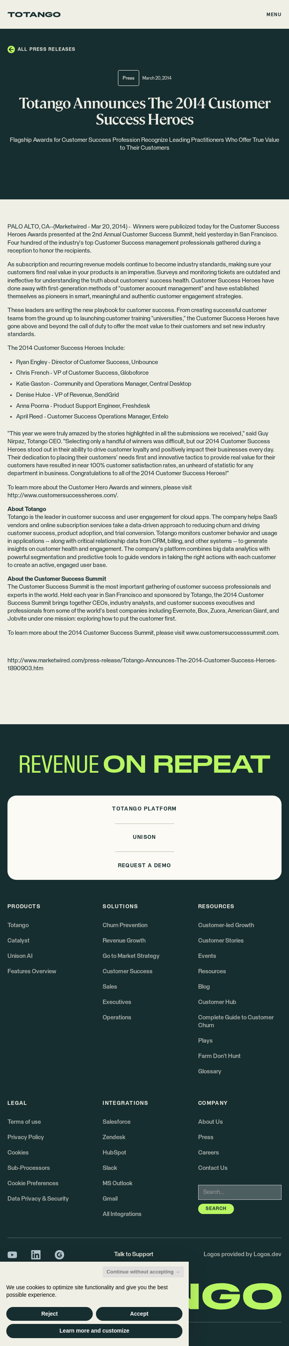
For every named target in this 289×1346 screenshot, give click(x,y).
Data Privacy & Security (38, 1199)
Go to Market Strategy (131, 956)
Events (207, 956)
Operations (117, 1018)
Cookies (18, 1153)
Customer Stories (221, 941)
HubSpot (114, 1153)
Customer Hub (217, 1002)
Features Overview (31, 971)
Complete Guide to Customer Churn (236, 1021)
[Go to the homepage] (34, 14)
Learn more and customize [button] (94, 1330)
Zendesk (114, 1137)
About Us (210, 1122)
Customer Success (128, 971)
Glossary (209, 1072)
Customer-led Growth (226, 925)
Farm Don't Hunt (219, 1056)
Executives (117, 1002)
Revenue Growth (124, 941)
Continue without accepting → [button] (143, 1272)
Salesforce (117, 1122)
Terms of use (24, 1122)
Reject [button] (49, 1314)
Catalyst (18, 941)
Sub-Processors (28, 1168)
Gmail (110, 1199)
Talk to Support (133, 1254)
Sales (110, 987)
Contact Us (213, 1168)
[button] (274, 14)
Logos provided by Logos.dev (243, 1254)
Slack (110, 1168)
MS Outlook (118, 1183)
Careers (208, 1153)
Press (206, 1137)
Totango (18, 925)
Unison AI (20, 956)
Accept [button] (139, 1314)
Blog (204, 987)
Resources (212, 971)
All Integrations (122, 1214)
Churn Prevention (125, 925)
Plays (205, 1041)
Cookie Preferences (33, 1183)
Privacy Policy (25, 1137)
